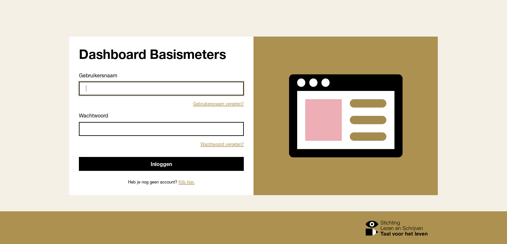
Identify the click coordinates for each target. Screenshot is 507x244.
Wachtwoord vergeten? (222, 144)
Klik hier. (186, 181)
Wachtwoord (93, 115)
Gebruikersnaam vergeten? (218, 103)
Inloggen (161, 164)
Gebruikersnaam (98, 75)
